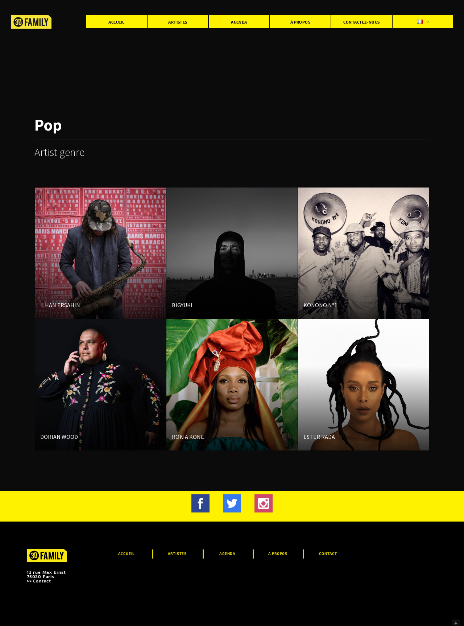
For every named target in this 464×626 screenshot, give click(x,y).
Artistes (177, 22)
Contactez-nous (361, 22)
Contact (42, 580)
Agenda (239, 22)
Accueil (116, 22)
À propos (300, 22)
